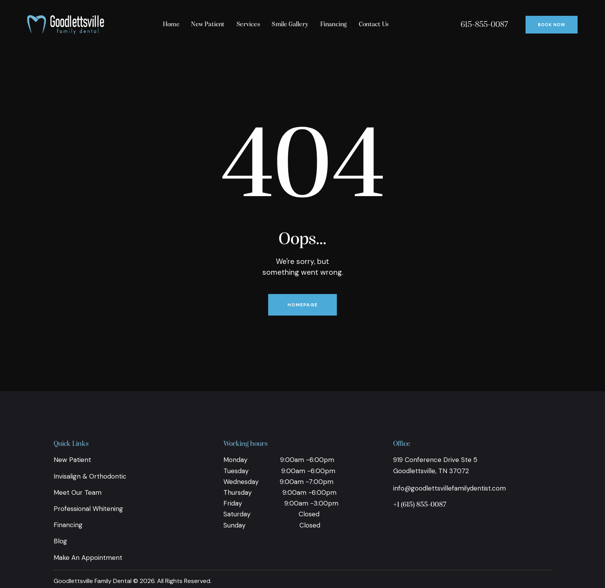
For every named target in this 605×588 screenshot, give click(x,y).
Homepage (302, 305)
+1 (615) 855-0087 (419, 505)
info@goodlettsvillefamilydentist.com (449, 488)
